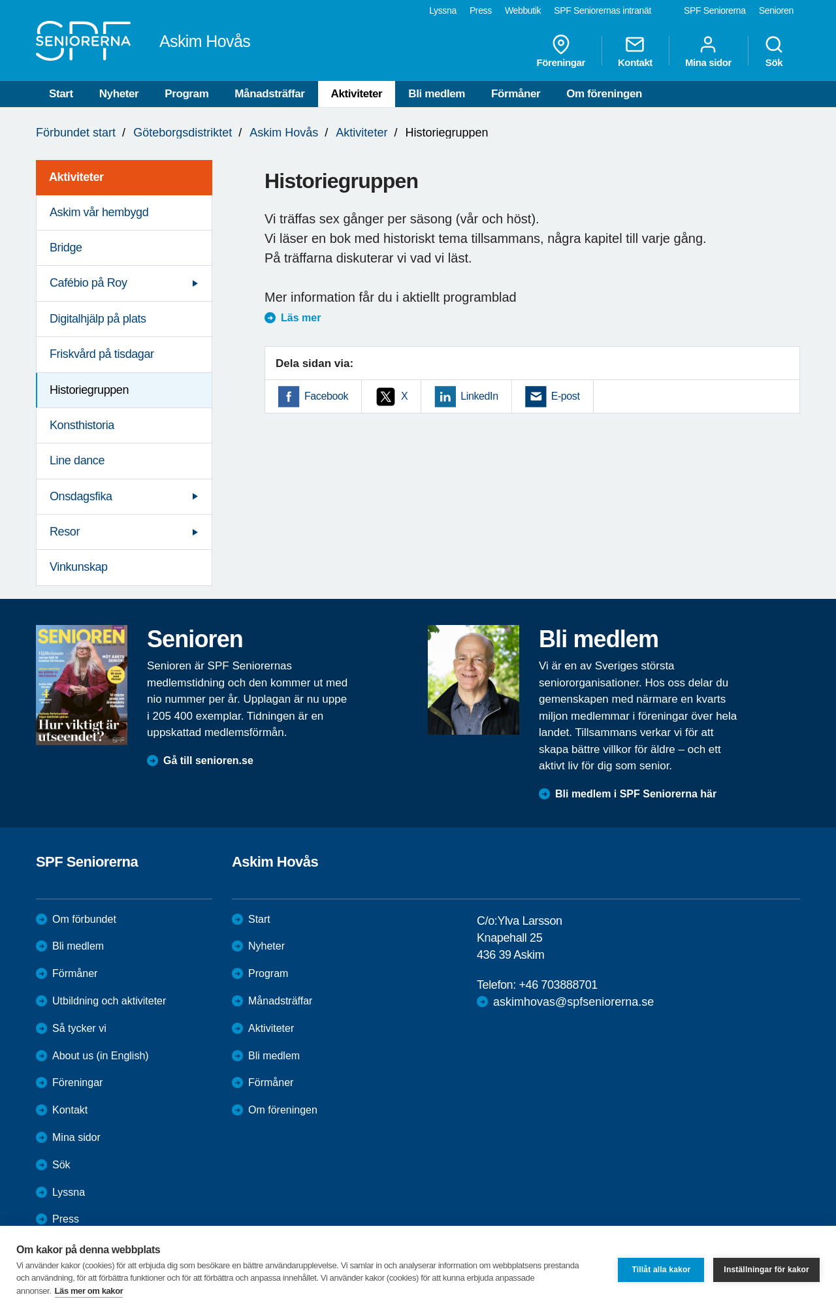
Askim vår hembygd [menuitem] (99, 212)
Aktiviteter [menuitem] (76, 177)
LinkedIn (479, 396)
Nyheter (119, 94)
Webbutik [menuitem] (523, 10)
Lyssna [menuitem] (443, 10)
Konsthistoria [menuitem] (82, 425)
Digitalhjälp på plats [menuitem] (98, 318)
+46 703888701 (558, 984)
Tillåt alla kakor (661, 1269)
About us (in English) (100, 1055)
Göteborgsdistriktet (182, 132)
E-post (565, 396)
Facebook (326, 396)
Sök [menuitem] (774, 51)
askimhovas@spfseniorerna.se (573, 1001)
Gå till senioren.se (208, 760)
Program (186, 94)
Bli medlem (436, 94)
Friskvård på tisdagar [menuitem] (102, 354)
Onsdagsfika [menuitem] (81, 496)
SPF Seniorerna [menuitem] (715, 10)
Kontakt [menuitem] (635, 51)
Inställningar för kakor (766, 1269)
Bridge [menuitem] (66, 247)
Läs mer (301, 317)
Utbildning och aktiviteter (109, 1000)
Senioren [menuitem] (776, 10)
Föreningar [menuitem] (561, 51)
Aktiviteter (357, 94)
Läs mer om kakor (89, 1291)
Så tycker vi (79, 1028)
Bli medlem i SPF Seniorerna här (635, 793)
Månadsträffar (269, 94)
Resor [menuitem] (65, 531)
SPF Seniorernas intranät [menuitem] (602, 10)
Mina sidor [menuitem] (708, 51)
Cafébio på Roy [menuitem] (88, 282)
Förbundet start (76, 132)
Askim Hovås (283, 132)
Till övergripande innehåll (0, 0)
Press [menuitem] (481, 10)
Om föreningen (604, 94)
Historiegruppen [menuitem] (89, 389)
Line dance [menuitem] (77, 460)
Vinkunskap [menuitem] (79, 566)
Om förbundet (84, 919)
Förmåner (515, 94)
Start (61, 94)
